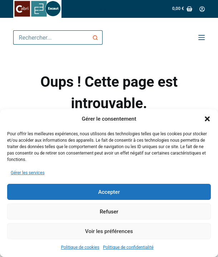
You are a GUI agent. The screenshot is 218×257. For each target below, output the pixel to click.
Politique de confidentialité (128, 247)
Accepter (109, 192)
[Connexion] (202, 9)
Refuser (109, 211)
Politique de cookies (80, 247)
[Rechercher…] (50, 37)
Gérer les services (28, 172)
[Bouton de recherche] (95, 37)
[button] (207, 118)
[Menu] (201, 37)
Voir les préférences (109, 231)
